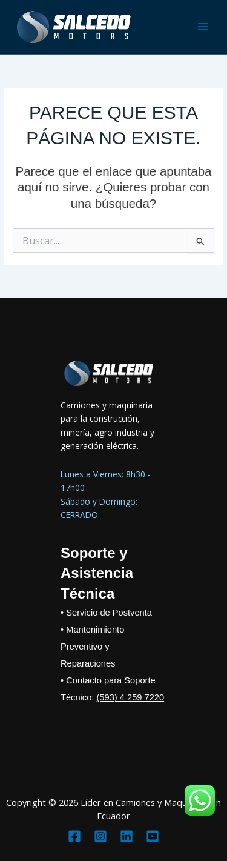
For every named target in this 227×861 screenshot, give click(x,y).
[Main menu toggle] (203, 27)
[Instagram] (100, 836)
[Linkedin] (126, 836)
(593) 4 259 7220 (130, 697)
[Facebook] (74, 836)
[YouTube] (152, 836)
